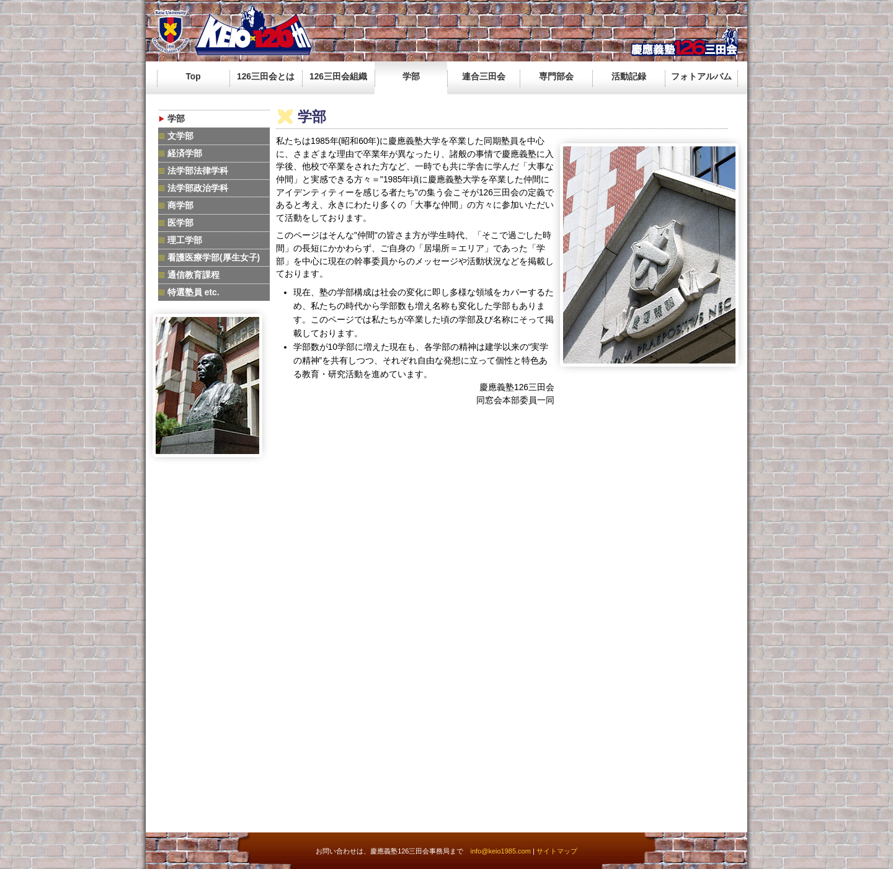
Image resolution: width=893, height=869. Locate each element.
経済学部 (184, 153)
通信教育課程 (193, 275)
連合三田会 (483, 76)
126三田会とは (266, 76)
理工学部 (184, 240)
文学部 (180, 136)
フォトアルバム (701, 76)
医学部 (180, 223)
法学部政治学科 (197, 188)
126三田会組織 (338, 76)
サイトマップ (556, 851)
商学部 (180, 205)
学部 (411, 76)
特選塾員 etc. (193, 292)
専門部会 (556, 76)
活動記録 (628, 76)
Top (192, 76)
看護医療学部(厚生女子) (213, 257)
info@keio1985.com (500, 851)
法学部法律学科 (197, 171)
